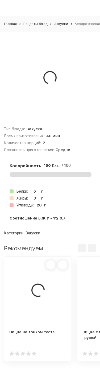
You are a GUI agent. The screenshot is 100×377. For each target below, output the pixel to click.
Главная (10, 24)
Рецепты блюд (35, 24)
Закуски (61, 24)
